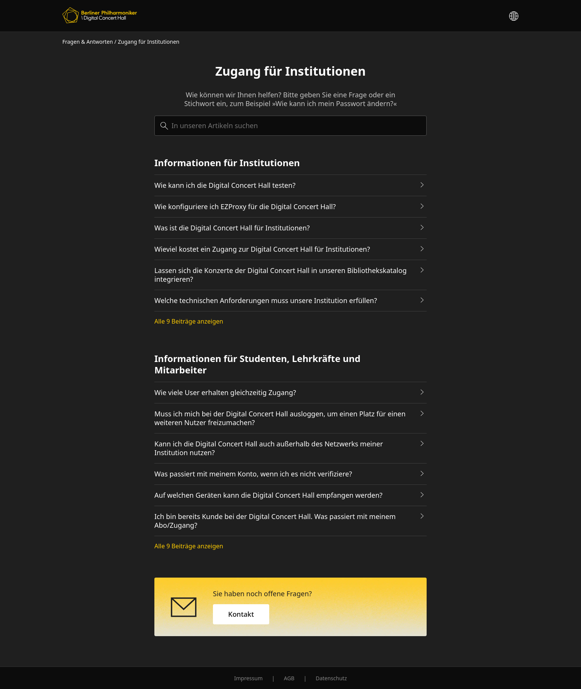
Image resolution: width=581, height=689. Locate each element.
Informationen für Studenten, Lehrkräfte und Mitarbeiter (257, 364)
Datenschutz (331, 678)
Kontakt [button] (241, 614)
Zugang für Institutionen (148, 41)
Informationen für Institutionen (227, 162)
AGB (289, 678)
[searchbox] (290, 126)
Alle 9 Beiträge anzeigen (188, 321)
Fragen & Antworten (87, 41)
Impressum (248, 678)
